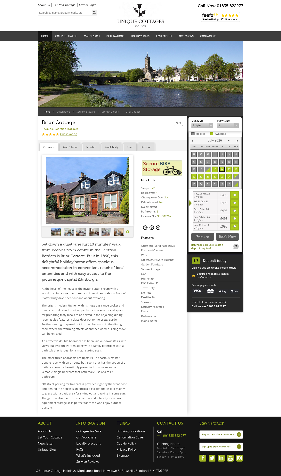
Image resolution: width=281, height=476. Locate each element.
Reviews (146, 147)
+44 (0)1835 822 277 (171, 435)
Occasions (186, 36)
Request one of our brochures (218, 434)
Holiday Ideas (140, 36)
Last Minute (164, 36)
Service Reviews (87, 461)
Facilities (91, 147)
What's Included (88, 455)
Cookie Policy (126, 443)
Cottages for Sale (88, 431)
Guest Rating (59, 134)
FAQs (80, 449)
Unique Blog (47, 449)
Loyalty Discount (88, 443)
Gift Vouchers (86, 437)
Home (45, 36)
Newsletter (46, 443)
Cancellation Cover (130, 437)
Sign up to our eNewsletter (216, 446)
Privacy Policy (127, 449)
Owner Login (87, 5)
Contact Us (208, 36)
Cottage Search (66, 36)
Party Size (223, 120)
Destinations (115, 36)
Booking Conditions (131, 431)
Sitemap (123, 455)
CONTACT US (170, 423)
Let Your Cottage (64, 5)
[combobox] (202, 125)
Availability (111, 147)
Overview (49, 147)
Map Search (92, 36)
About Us (44, 5)
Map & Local (70, 147)
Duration (197, 120)
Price (130, 147)
